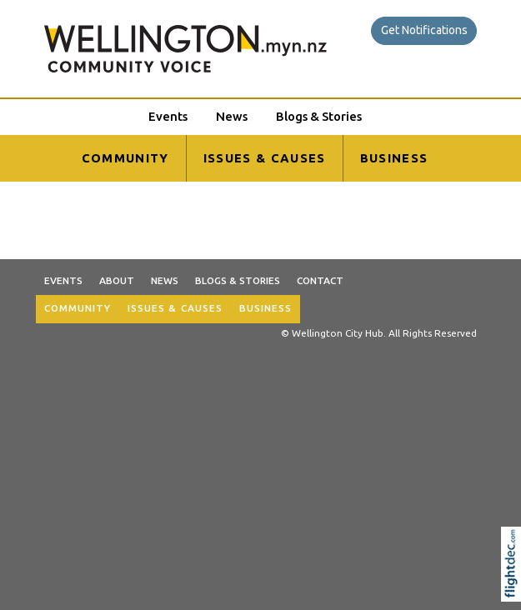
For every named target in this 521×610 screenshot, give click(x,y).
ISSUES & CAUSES (264, 158)
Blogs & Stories (319, 116)
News (232, 116)
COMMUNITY (125, 158)
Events (168, 116)
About (116, 280)
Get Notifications (424, 30)
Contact (320, 280)
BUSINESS (394, 158)
